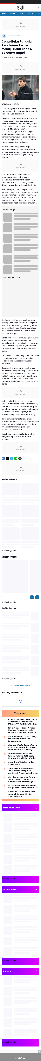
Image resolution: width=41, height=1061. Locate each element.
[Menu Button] (3, 8)
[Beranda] (4, 36)
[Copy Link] (20, 458)
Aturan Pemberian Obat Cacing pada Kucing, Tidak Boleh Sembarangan (22, 738)
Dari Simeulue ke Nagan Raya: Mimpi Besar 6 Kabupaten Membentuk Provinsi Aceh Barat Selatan (22, 770)
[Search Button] (38, 8)
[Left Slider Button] (32, 597)
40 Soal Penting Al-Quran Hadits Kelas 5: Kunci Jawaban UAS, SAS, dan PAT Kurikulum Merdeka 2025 (22, 721)
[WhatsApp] (15, 458)
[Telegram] (11, 458)
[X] (7, 458)
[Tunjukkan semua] (36, 807)
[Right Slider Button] (39, 14)
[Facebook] (3, 458)
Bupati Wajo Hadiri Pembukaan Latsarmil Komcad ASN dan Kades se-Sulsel (21, 794)
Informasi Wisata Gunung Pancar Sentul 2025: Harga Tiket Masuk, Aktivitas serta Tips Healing (23, 747)
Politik (12, 14)
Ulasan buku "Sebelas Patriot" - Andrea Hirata (22, 763)
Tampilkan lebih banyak (20, 685)
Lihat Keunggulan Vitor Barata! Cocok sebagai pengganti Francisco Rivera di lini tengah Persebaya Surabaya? (21, 779)
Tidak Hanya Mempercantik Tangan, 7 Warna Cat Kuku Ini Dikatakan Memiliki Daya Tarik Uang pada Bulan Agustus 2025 (22, 756)
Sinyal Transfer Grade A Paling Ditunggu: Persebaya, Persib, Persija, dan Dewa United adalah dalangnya (22, 730)
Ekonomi (30, 14)
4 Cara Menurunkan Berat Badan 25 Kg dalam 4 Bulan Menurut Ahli (23, 787)
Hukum (20, 14)
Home (4, 14)
